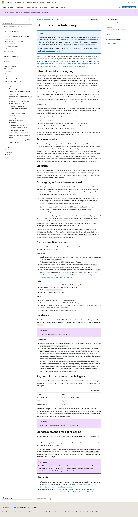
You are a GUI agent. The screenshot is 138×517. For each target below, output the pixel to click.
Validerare (109, 27)
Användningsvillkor (73, 512)
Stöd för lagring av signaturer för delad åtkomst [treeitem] (19, 136)
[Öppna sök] (129, 2)
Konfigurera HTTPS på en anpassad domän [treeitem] (20, 96)
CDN (56, 19)
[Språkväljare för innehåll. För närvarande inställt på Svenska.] (6, 507)
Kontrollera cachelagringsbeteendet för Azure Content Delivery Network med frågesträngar (68, 492)
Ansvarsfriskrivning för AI (9, 512)
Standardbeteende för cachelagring (116, 32)
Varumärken (83, 512)
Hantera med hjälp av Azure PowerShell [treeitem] (19, 91)
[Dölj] (30, 19)
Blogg (30, 512)
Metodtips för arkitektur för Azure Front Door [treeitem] (17, 36)
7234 (76, 134)
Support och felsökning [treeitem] (10, 66)
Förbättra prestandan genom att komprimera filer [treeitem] (18, 110)
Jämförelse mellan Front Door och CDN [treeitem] (15, 34)
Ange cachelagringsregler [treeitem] (17, 130)
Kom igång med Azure (129, 7)
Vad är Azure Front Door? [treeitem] (12, 31)
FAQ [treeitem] (6, 49)
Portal (118, 7)
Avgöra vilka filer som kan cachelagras (116, 29)
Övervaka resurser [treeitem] (14, 142)
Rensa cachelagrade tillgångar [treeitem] (19, 127)
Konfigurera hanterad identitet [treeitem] (17, 106)
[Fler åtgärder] (99, 19)
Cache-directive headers (113, 25)
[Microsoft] (3, 2)
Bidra (37, 512)
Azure (43, 19)
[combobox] (17, 23)
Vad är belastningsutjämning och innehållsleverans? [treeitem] (14, 42)
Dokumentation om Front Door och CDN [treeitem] (15, 26)
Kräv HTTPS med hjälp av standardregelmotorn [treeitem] (16, 117)
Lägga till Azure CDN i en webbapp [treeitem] (18, 132)
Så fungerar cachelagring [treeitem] (17, 125)
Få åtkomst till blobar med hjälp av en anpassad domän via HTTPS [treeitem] (19, 102)
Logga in (133, 2)
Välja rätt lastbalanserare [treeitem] (11, 46)
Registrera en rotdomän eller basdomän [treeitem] (19, 99)
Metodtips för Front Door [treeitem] (12, 39)
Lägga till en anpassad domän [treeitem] (17, 94)
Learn (38, 19)
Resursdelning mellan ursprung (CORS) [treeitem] (19, 140)
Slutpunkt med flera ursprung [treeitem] (17, 113)
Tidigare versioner (22, 512)
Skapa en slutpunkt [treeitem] (14, 89)
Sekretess (43, 512)
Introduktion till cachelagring (114, 23)
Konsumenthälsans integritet (57, 512)
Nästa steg (109, 34)
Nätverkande (49, 19)
